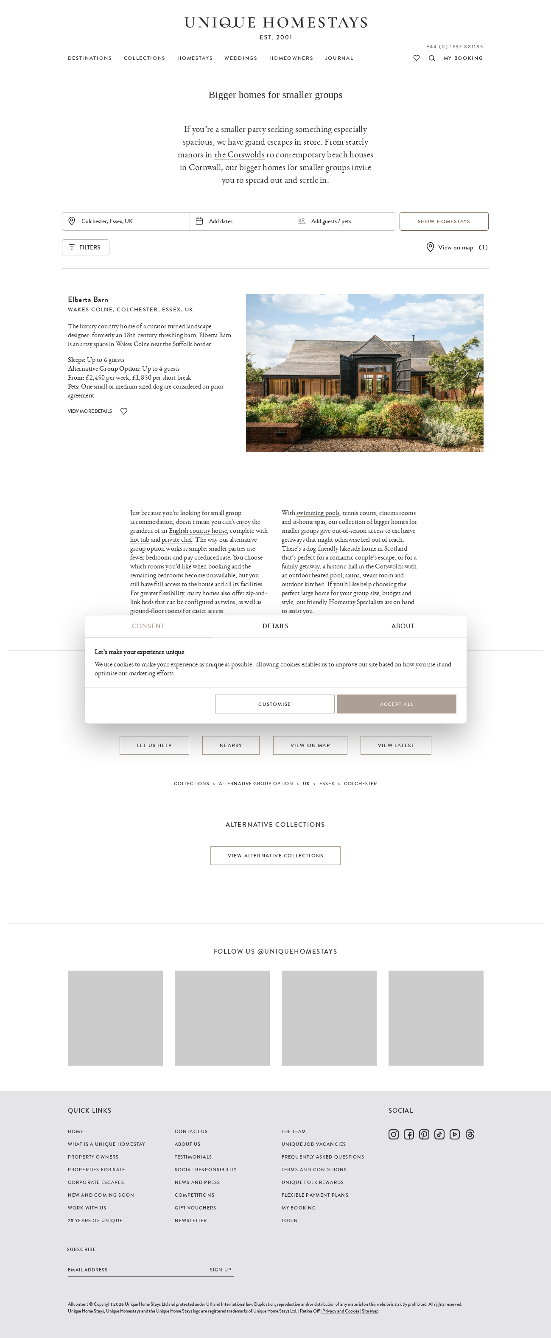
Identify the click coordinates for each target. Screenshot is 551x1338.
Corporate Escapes (96, 1182)
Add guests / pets (331, 221)
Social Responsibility (206, 1169)
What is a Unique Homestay (106, 1144)
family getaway (301, 566)
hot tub (140, 540)
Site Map (370, 1310)
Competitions (195, 1195)
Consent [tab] (148, 626)
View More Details (90, 411)
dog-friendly (322, 549)
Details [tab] (276, 626)
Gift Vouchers (196, 1207)
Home (76, 1131)
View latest (396, 745)
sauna (352, 575)
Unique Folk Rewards (313, 1182)
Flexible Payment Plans (315, 1195)
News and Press (198, 1182)
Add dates (220, 221)
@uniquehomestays (297, 952)
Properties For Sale (97, 1169)
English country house (198, 531)
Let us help (154, 745)
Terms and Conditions (314, 1169)
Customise (274, 704)
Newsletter (191, 1220)
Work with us (87, 1207)
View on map (455, 247)
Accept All (397, 704)
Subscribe (81, 1249)
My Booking (299, 1207)
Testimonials (193, 1156)
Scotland (395, 549)
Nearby (231, 745)
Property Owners (93, 1156)
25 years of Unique (95, 1220)
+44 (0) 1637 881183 (455, 46)
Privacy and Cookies (340, 1310)
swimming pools (317, 513)
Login (290, 1220)
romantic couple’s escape (362, 557)
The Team (294, 1131)
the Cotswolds (239, 154)
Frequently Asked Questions (323, 1156)
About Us (188, 1144)
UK (189, 310)
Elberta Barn (88, 299)
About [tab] (403, 626)
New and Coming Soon (101, 1195)
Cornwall (205, 167)
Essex (171, 310)
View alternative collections (276, 855)
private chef (177, 540)
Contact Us (191, 1131)
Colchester (137, 310)
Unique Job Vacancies (314, 1144)
